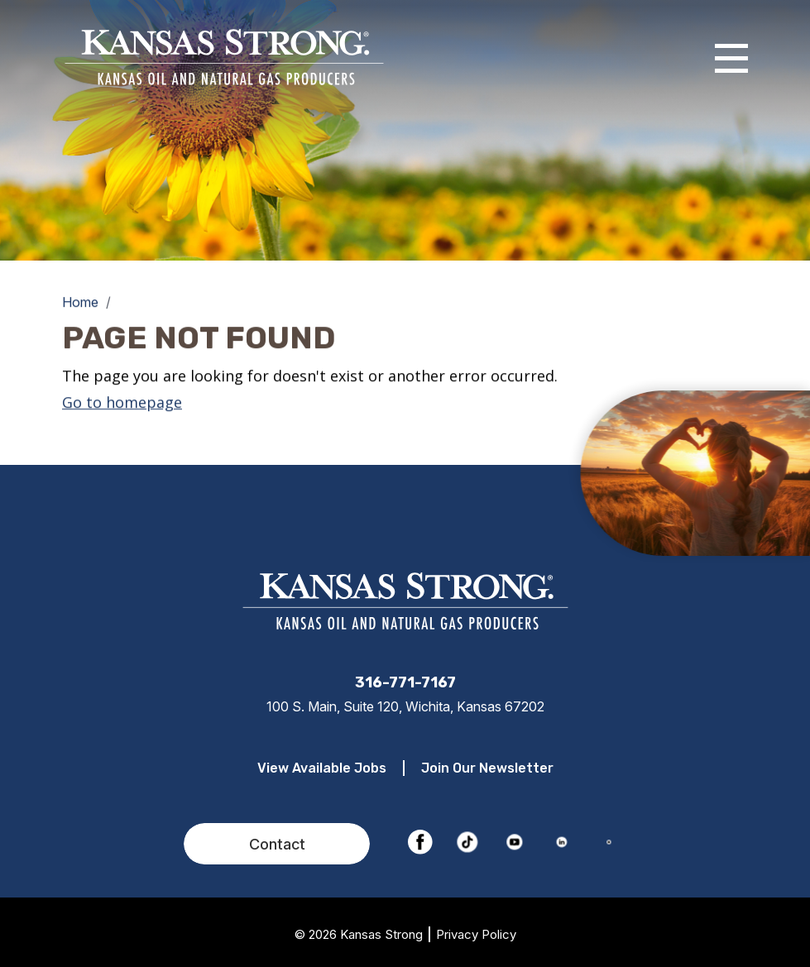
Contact (277, 844)
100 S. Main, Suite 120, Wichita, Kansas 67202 (405, 706)
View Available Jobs (321, 768)
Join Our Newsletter (487, 768)
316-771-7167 (405, 682)
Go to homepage (122, 402)
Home (80, 302)
